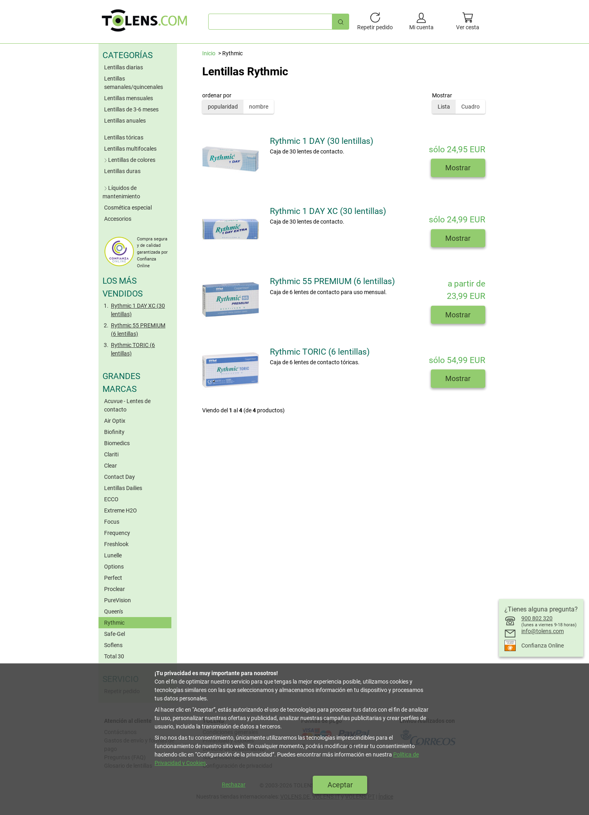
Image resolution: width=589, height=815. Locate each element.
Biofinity (114, 432)
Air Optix (114, 421)
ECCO (111, 499)
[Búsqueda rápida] (340, 21)
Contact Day (119, 477)
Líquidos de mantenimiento (121, 192)
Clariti (111, 454)
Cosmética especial (128, 207)
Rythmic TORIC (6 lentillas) (133, 349)
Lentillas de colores (129, 160)
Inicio (208, 53)
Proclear (114, 589)
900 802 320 (537, 618)
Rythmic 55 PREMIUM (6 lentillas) (138, 329)
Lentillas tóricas (123, 137)
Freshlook (116, 544)
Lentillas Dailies (123, 488)
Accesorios (117, 219)
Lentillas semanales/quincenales (133, 82)
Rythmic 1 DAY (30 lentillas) (321, 141)
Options (114, 566)
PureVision (117, 600)
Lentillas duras (122, 171)
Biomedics (117, 443)
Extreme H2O (120, 510)
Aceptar (340, 785)
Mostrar (457, 167)
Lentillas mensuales (128, 98)
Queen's (113, 611)
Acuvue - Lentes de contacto (127, 405)
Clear (110, 465)
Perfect (113, 578)
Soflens (113, 645)
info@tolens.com (542, 631)
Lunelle (113, 555)
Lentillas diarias (123, 67)
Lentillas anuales (125, 120)
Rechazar (233, 784)
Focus (111, 521)
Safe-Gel (114, 634)
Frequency (117, 533)
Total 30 (114, 656)
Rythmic (114, 622)
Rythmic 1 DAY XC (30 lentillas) (138, 310)
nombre (258, 106)
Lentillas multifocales (130, 148)
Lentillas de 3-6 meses (131, 109)
